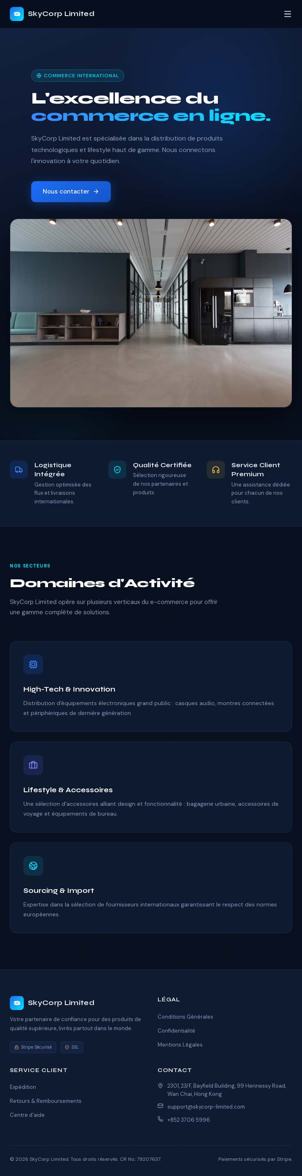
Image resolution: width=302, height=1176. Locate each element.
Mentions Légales (180, 1044)
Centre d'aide (27, 1114)
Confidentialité (176, 1030)
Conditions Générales (185, 1016)
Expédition (23, 1087)
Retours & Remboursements (46, 1101)
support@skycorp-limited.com (206, 1106)
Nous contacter (71, 191)
